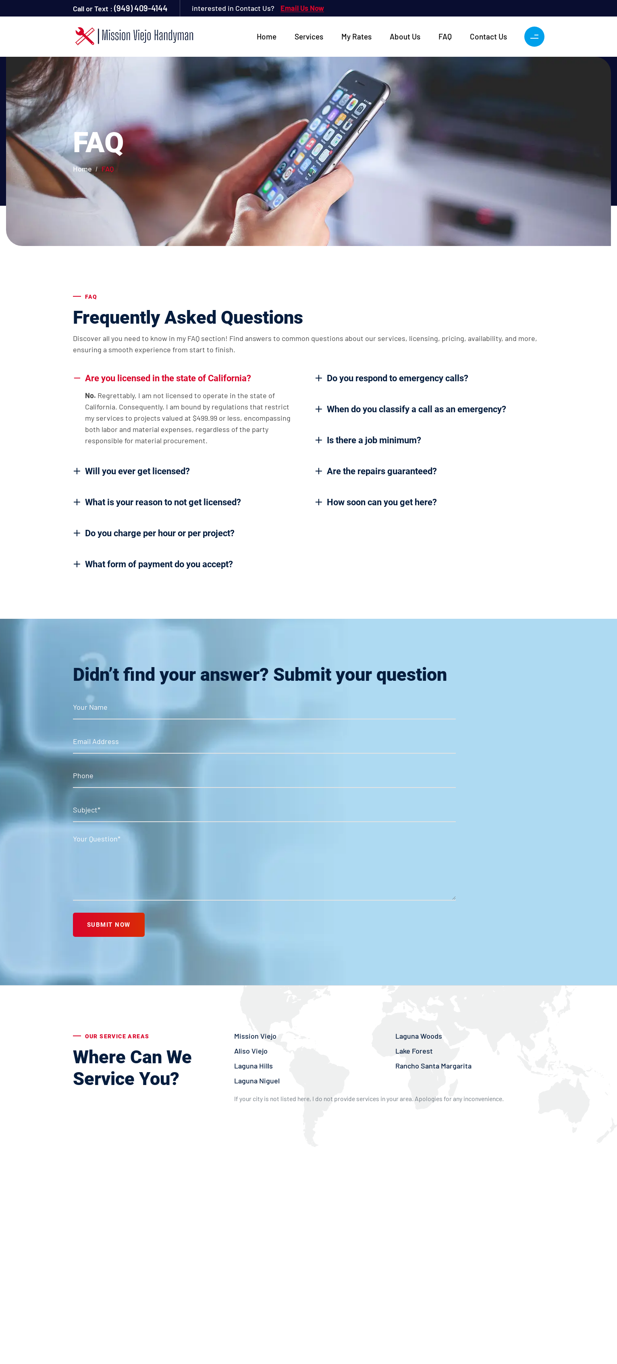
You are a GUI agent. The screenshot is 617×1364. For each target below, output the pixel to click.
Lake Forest (414, 1050)
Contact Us (488, 37)
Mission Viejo (255, 1035)
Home (266, 37)
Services (309, 37)
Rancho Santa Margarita (433, 1065)
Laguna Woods (418, 1035)
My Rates (356, 37)
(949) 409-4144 (141, 8)
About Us (405, 37)
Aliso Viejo (251, 1050)
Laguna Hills (253, 1065)
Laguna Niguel (257, 1080)
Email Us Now (302, 8)
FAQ (445, 37)
